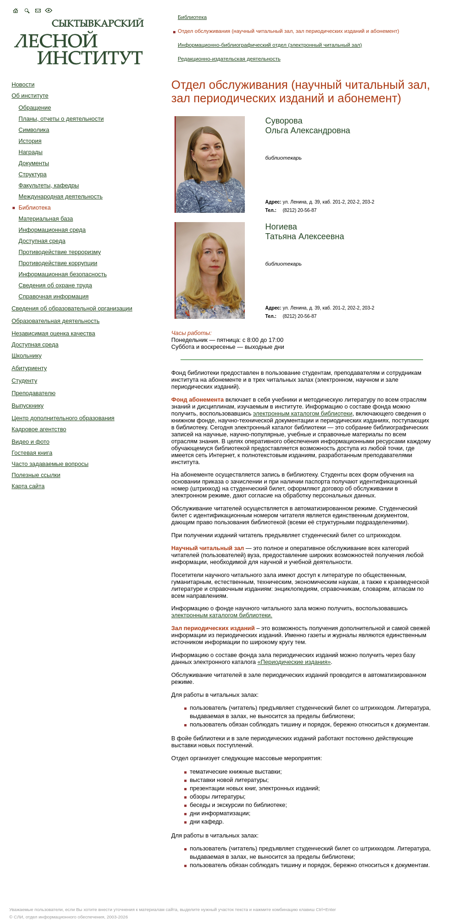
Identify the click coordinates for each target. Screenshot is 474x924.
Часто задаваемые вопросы (50, 463)
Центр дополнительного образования (63, 418)
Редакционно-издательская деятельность (229, 59)
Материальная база (46, 218)
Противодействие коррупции (58, 263)
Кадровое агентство (39, 429)
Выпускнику (28, 405)
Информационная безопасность (63, 274)
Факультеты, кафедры (49, 185)
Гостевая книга (32, 452)
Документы (34, 163)
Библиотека (192, 17)
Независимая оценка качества (53, 333)
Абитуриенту (29, 368)
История (30, 140)
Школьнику (27, 355)
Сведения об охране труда (55, 285)
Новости (23, 84)
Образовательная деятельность (56, 320)
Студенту (24, 380)
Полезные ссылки (36, 474)
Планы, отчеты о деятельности (61, 118)
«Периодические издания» (294, 661)
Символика (34, 129)
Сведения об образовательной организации (72, 308)
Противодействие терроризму (60, 251)
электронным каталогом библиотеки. (221, 615)
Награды (31, 152)
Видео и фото (31, 441)
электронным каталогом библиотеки (303, 413)
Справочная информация (54, 296)
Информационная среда (52, 229)
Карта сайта (28, 486)
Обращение (35, 107)
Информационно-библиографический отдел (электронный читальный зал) (270, 45)
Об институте (30, 95)
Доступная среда (42, 240)
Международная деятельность (61, 196)
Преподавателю (34, 393)
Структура (33, 174)
